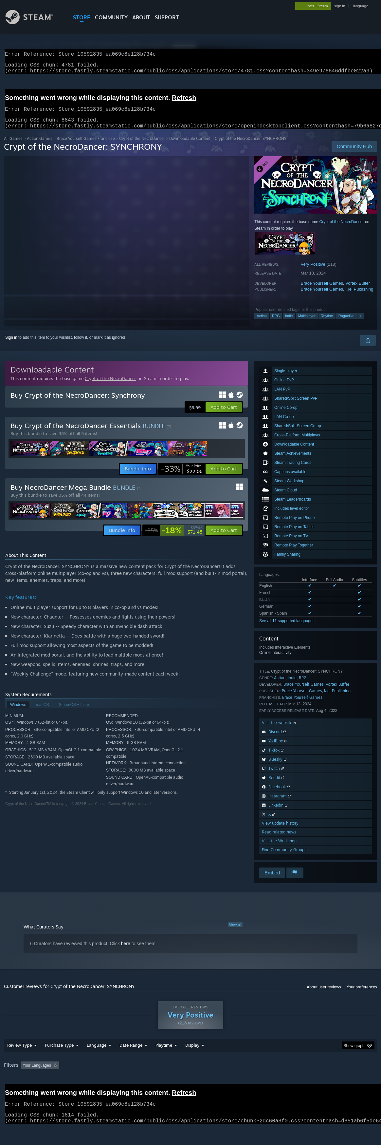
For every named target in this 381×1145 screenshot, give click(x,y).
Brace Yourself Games (322, 291)
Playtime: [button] (154, 1082)
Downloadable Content (189, 146)
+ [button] (361, 324)
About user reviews (324, 994)
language (360, 6)
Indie (289, 324)
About (141, 17)
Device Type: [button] (339, 1082)
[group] (190, 1082)
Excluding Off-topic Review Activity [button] (103, 1082)
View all (235, 932)
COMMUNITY (111, 17)
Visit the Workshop (279, 848)
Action (262, 324)
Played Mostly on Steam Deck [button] (200, 1082)
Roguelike (346, 324)
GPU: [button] (311, 1082)
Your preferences (362, 994)
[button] (223, 415)
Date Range (130, 1062)
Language (96, 1062)
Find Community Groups (284, 857)
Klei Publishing (359, 297)
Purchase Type (59, 1062)
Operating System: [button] (255, 1082)
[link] (182, 476)
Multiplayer (307, 324)
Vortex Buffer (357, 291)
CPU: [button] (289, 1082)
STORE (81, 17)
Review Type (19, 1062)
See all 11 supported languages (287, 628)
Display (192, 1062)
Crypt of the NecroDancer (142, 146)
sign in (339, 6)
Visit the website (280, 730)
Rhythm (327, 324)
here (125, 951)
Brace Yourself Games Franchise (86, 146)
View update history (280, 831)
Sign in (11, 345)
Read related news (279, 839)
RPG (276, 324)
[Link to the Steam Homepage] (34, 22)
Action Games (39, 146)
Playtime (163, 1062)
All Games (13, 146)
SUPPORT (167, 17)
